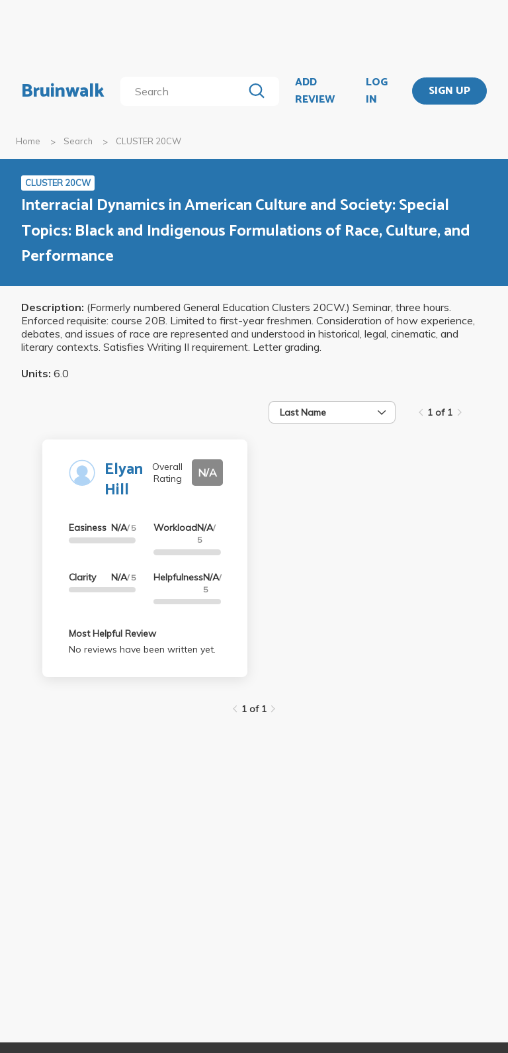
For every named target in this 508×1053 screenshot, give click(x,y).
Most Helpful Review (112, 633)
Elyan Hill (124, 480)
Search (78, 141)
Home (28, 141)
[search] (184, 91)
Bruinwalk (63, 91)
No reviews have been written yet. (142, 649)
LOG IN (377, 91)
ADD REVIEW (315, 91)
